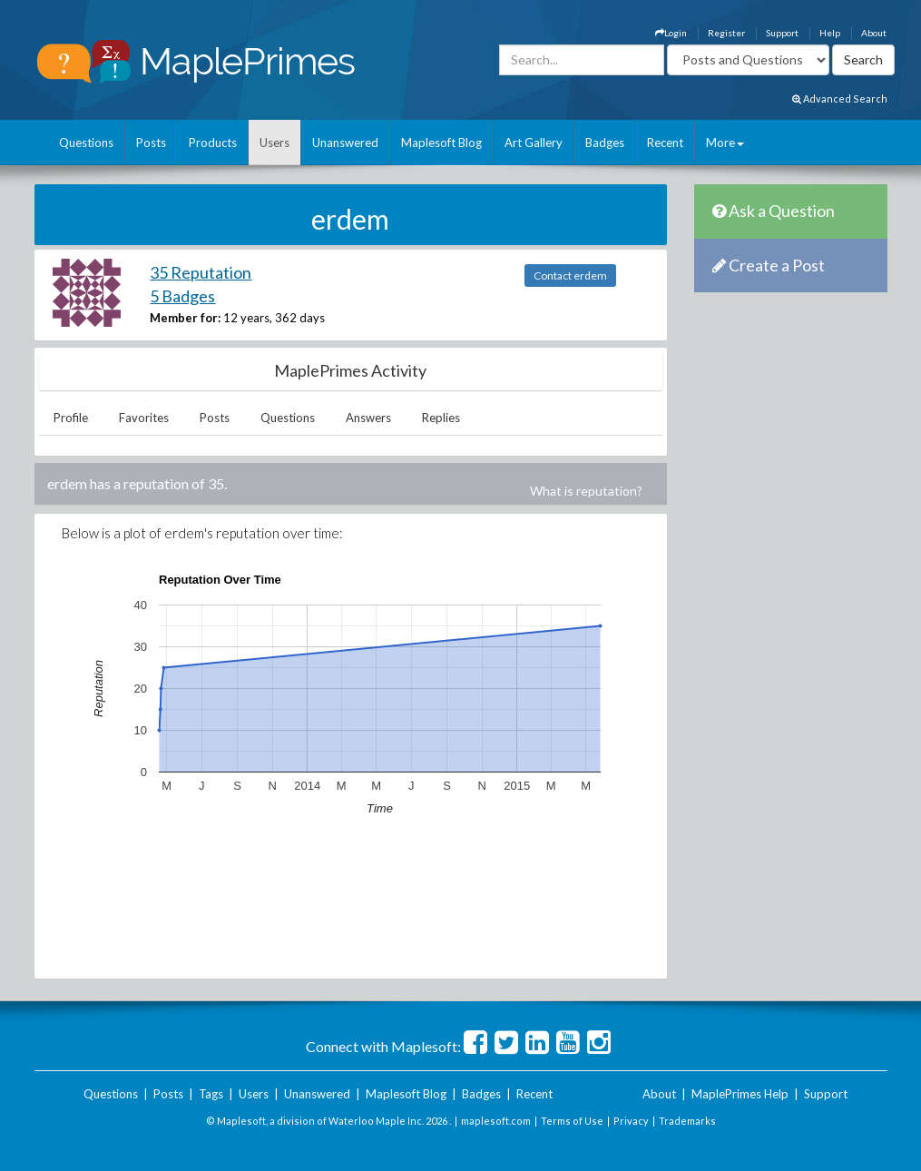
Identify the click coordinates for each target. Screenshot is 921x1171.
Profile (71, 417)
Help (829, 32)
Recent (665, 142)
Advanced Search (839, 98)
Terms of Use (572, 1121)
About (874, 32)
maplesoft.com (496, 1121)
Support (782, 32)
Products (213, 142)
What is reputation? (586, 490)
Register (726, 32)
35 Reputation (200, 272)
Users (274, 142)
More (725, 142)
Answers (368, 417)
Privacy (631, 1121)
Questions (86, 142)
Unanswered (345, 142)
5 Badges (182, 296)
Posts (151, 142)
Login (671, 32)
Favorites (144, 417)
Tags (211, 1094)
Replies (441, 417)
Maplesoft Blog (441, 142)
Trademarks (687, 1121)
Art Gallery (534, 142)
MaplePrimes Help (740, 1094)
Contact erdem (570, 275)
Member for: (185, 317)
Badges (604, 142)
